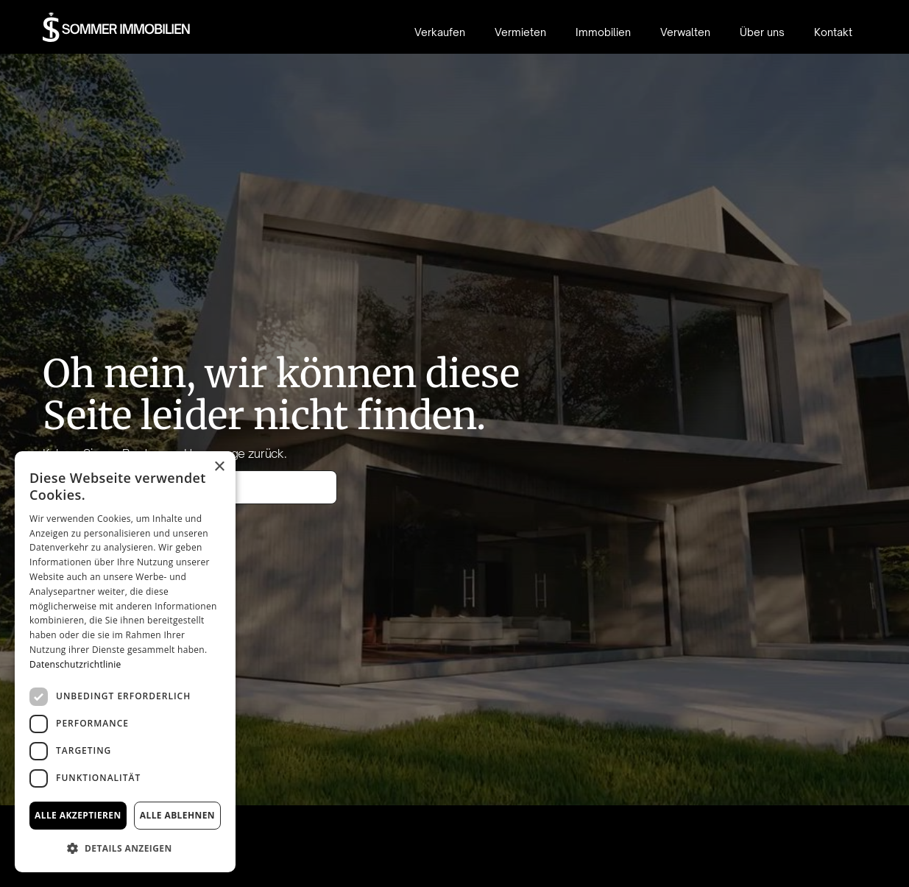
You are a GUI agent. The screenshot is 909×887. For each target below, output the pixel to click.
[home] (117, 27)
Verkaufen (439, 32)
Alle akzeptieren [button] (78, 815)
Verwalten (685, 32)
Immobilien (603, 32)
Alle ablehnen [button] (177, 815)
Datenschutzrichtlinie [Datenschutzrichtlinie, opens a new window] (75, 664)
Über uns (762, 32)
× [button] (218, 467)
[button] (125, 848)
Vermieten (520, 32)
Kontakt (833, 32)
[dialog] (125, 661)
